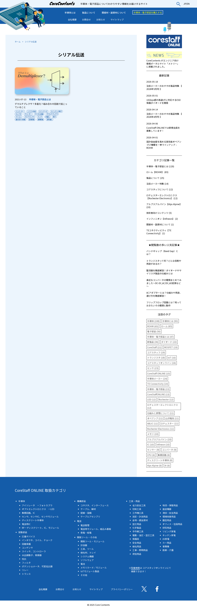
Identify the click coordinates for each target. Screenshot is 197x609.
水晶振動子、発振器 (32, 555)
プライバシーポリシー (122, 589)
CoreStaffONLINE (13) (158, 394)
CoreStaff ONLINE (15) (158, 373)
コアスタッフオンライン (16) (161, 363)
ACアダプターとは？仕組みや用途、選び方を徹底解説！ (164, 294)
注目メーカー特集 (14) (157, 183)
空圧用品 (136, 524)
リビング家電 (169, 531)
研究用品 (167, 527)
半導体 (21, 501)
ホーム (18, 41)
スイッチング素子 (56, 111)
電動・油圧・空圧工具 (143, 535)
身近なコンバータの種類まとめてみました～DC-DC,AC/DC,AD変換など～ (163, 283)
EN (188, 3)
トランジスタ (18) (156, 357)
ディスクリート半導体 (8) (159, 460)
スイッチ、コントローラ (34, 551)
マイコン (18, 117)
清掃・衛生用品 (170, 512)
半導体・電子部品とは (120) (160, 166)
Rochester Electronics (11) (160, 428)
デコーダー (28, 114)
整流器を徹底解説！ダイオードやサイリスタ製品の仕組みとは (163, 272)
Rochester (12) (166, 399)
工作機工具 (137, 512)
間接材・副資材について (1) (160, 224)
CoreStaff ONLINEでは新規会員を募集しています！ (164, 127)
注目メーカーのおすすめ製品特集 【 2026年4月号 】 (164, 113)
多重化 (48, 117)
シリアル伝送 (31, 111)
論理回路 (40, 119)
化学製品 (136, 527)
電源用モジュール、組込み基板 (96, 529)
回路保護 (26, 544)
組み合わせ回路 (20, 119)
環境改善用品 (169, 516)
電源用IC (26, 524)
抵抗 (24, 558)
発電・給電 (86, 532)
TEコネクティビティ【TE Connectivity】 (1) (158, 232)
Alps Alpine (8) (154, 465)
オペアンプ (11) (155, 418)
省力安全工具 (139, 505)
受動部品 (22, 532)
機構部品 (81, 501)
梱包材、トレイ (88, 552)
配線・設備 (86, 512)
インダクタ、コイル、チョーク (37, 540)
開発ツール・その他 (87, 537)
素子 (54, 117)
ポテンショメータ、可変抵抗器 (37, 566)
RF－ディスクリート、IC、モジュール (40, 527)
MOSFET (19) (171, 347)
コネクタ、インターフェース (95, 505)
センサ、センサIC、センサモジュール (40, 516)
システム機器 (87, 556)
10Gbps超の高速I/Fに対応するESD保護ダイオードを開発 (164, 99)
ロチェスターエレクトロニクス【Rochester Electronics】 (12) (162, 197)
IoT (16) (172, 357)
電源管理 (85, 525)
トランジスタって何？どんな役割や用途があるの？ (163, 262)
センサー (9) (153, 449)
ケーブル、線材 (88, 509)
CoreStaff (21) (154, 347)
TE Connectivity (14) (157, 383)
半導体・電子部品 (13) (158, 389)
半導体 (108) (153, 321)
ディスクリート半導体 (33, 520)
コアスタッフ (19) (156, 352)
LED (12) (151, 399)
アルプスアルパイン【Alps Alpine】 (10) (164, 205)
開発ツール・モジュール (93, 541)
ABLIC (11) (152, 423)
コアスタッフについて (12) (159, 189)
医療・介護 (168, 550)
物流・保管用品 (170, 505)
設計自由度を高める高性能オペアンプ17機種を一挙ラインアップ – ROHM (164, 142)
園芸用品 (167, 520)
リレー (25, 570)
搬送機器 (167, 509)
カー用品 (167, 542)
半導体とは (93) (170, 321)
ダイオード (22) (169, 342)
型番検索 (135, 567)
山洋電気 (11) (172, 418)
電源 (79, 521)
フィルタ (26, 562)
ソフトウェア (87, 560)
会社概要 (72, 19)
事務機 (166, 546)
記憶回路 (31, 119)
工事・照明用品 (140, 550)
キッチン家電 (169, 535)
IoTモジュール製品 (90, 571)
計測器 (84, 545)
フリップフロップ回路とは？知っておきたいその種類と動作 (163, 304)
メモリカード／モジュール (94, 567)
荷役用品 (136, 554)
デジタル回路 (39, 114)
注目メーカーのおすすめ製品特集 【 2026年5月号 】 (164, 85)
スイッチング (43, 111)
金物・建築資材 (140, 520)
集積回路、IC (28, 512)
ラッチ (40, 117)
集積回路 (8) (164, 455)
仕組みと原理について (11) (160, 413)
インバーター (20, 111)
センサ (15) (152, 368)
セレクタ (18, 114)
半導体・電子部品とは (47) (160, 336)
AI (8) (167, 465)
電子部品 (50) (154, 331)
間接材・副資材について (114, 12)
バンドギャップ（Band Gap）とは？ (162, 252)
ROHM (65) (152, 326)
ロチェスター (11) (169, 423)
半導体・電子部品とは (40, 99)
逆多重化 (49, 119)
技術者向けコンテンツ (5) (159, 212)
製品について (88, 12)
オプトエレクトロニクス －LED (38, 509)
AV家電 (166, 539)
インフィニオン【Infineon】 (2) (162, 218)
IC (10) (150, 444)
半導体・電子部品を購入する (148, 12)
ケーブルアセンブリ (90, 516)
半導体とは (70, 12)
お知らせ (100, 19)
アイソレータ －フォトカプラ (37, 505)
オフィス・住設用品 (172, 524)
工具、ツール (87, 548)
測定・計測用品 (140, 516)
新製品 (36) (152, 342)
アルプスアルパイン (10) (159, 439)
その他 (84, 575)
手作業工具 (137, 531)
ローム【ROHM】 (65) (157, 172)
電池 (83, 563)
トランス (26, 573)
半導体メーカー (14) (157, 378)
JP (184, 3)
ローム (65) (166, 326)
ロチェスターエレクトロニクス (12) (162, 406)
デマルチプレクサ (52, 114)
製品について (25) (155, 178)
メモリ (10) (152, 434)
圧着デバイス (28, 536)
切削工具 (136, 509)
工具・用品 (134, 501)
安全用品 (136, 542)
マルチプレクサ (29, 117)
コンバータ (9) (169, 449)
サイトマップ (117, 19)
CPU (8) (151, 455)
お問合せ (86, 19)
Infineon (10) (163, 444)
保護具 (135, 539)
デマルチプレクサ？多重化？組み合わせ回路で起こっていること (41, 105)
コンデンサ (27, 547)
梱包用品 (136, 546)
